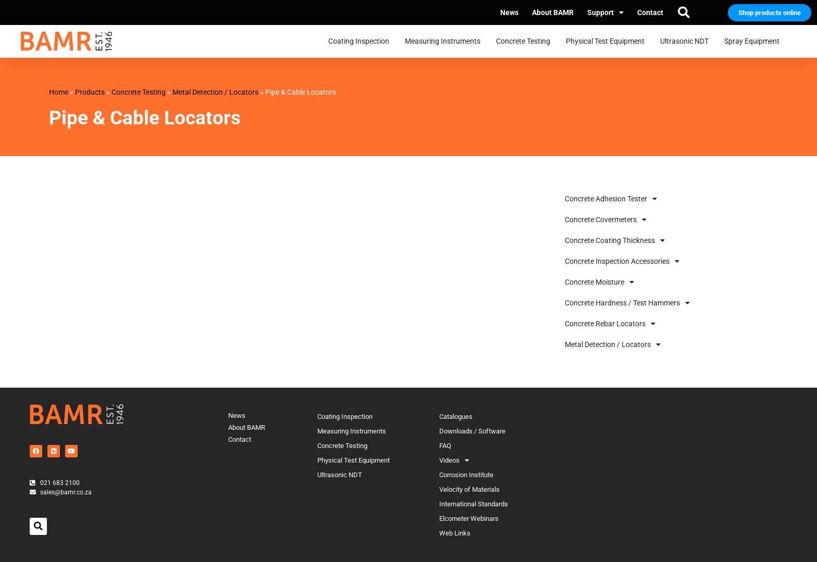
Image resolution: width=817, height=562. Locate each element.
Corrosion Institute (466, 475)
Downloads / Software (472, 431)
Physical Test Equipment (608, 41)
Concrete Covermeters (606, 219)
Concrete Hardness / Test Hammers (627, 303)
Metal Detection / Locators (215, 92)
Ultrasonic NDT (687, 41)
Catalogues (456, 416)
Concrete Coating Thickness (615, 240)
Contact (650, 12)
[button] (683, 12)
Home (58, 92)
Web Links (455, 533)
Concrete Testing (525, 41)
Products (90, 92)
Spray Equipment (754, 41)
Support (605, 12)
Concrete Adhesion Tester (611, 199)
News (509, 12)
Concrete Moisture (599, 282)
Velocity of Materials (469, 489)
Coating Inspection (361, 41)
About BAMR (553, 12)
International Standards (473, 504)
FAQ (445, 446)
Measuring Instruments (445, 41)
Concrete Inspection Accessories (622, 261)
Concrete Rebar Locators (610, 324)
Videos (454, 460)
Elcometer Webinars (469, 518)
